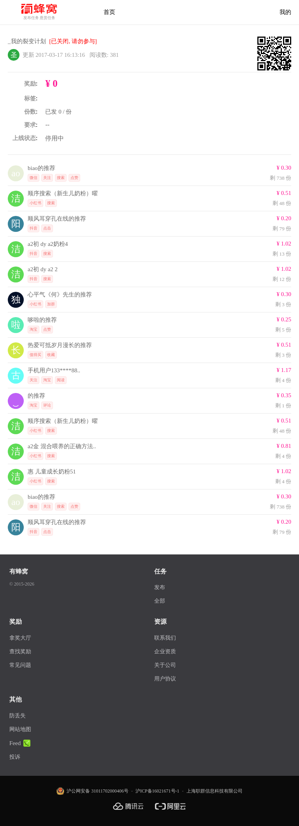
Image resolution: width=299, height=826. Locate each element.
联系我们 (165, 638)
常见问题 (20, 665)
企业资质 (165, 651)
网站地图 (20, 729)
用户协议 (165, 679)
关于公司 (165, 665)
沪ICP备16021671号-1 (157, 791)
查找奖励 (20, 651)
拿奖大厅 (20, 638)
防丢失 (17, 716)
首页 (109, 12)
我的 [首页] (285, 12)
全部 (159, 601)
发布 (159, 587)
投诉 (14, 757)
